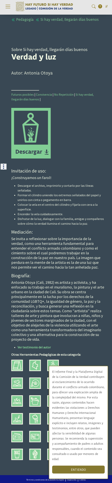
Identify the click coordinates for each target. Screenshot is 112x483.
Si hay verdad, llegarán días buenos (67, 19)
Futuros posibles (22, 94)
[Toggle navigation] (7, 6)
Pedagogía (22, 19)
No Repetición (63, 94)
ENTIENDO (79, 470)
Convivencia (44, 94)
